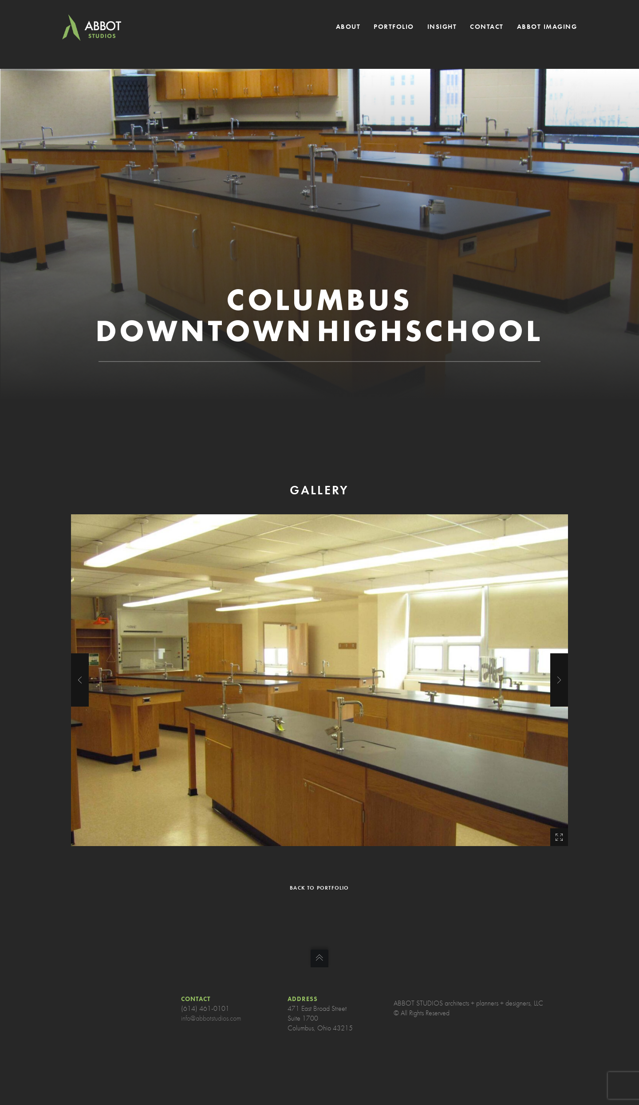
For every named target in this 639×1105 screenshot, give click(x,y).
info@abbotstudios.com (211, 1018)
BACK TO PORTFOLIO (319, 887)
